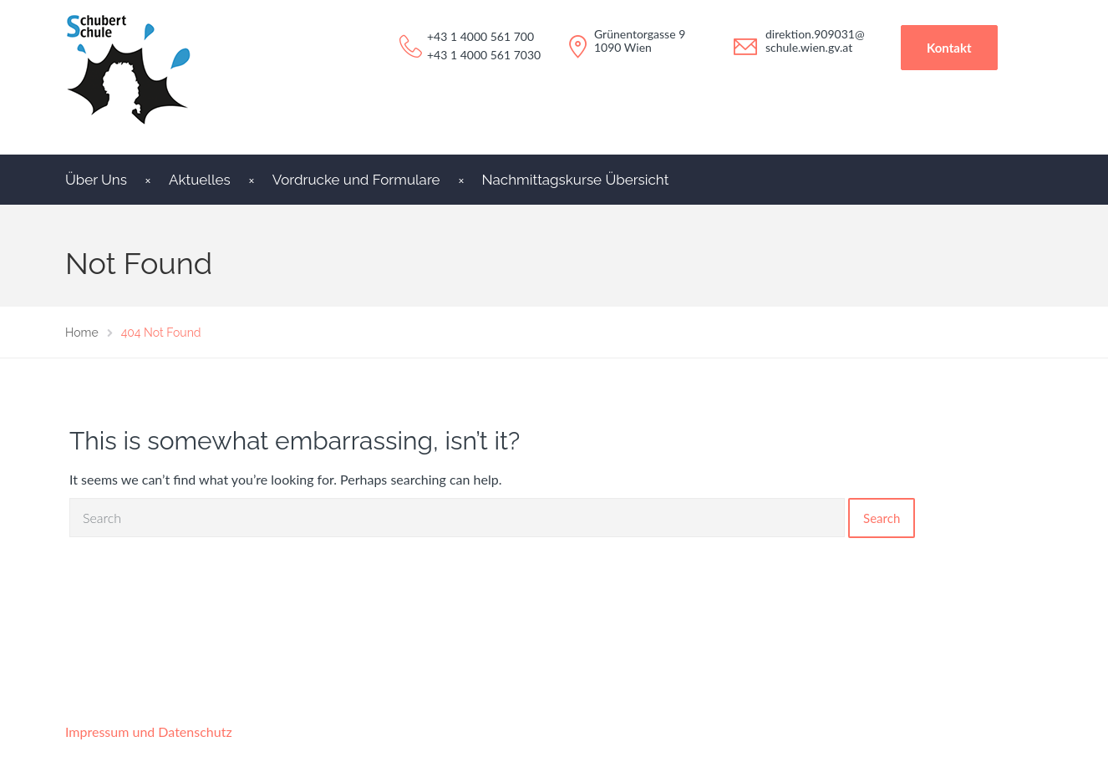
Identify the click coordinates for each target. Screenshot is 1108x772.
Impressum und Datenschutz (148, 731)
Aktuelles (200, 179)
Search (881, 518)
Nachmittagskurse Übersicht (575, 179)
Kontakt (949, 47)
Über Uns (96, 179)
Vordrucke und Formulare (356, 179)
